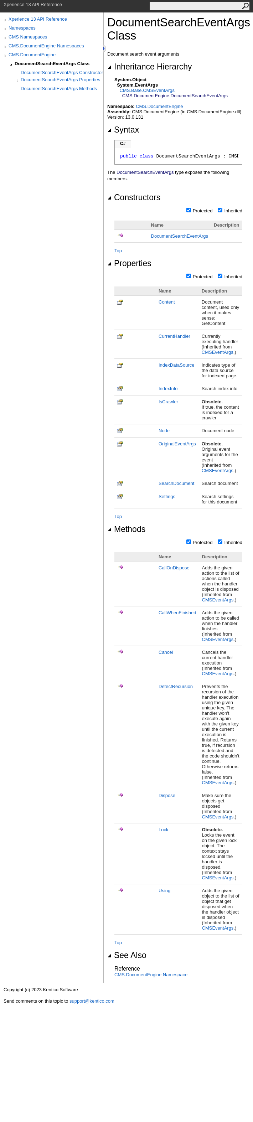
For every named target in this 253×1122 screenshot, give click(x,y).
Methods (126, 529)
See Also (126, 955)
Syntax (123, 129)
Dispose (167, 795)
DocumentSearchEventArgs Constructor (62, 72)
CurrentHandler (174, 336)
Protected (203, 210)
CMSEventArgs (217, 352)
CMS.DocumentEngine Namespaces (46, 45)
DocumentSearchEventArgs (179, 236)
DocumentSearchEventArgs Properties (60, 79)
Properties (129, 263)
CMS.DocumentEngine (32, 54)
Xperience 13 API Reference (38, 19)
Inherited (233, 210)
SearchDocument (176, 483)
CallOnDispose (174, 567)
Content (167, 302)
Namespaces (22, 28)
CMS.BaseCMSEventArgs (147, 90)
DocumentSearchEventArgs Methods (59, 88)
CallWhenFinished (177, 612)
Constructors (133, 197)
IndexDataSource (176, 365)
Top (118, 250)
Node (164, 430)
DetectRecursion (176, 686)
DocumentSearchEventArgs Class (52, 63)
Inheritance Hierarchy (149, 66)
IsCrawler (168, 401)
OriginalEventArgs (177, 443)
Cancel (166, 652)
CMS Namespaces (28, 37)
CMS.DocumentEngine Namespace (150, 974)
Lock (163, 829)
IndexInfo (168, 388)
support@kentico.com (91, 1001)
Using (164, 890)
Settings (167, 496)
